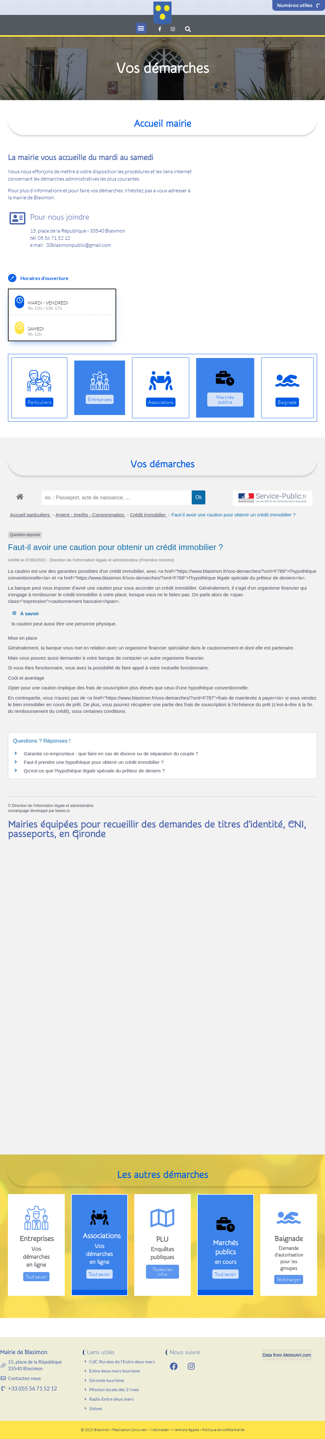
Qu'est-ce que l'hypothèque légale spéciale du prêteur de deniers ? (94, 770)
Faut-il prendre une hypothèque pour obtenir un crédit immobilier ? (93, 762)
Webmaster (159, 1429)
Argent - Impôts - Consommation (91, 514)
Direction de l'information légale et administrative (53, 805)
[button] (141, 28)
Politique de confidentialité (223, 1429)
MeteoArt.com (297, 1355)
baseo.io (62, 811)
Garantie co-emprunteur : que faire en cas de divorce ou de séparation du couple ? (111, 753)
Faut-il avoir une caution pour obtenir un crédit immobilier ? (233, 514)
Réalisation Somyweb (129, 1429)
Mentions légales (186, 1429)
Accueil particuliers (30, 514)
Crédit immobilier (148, 514)
